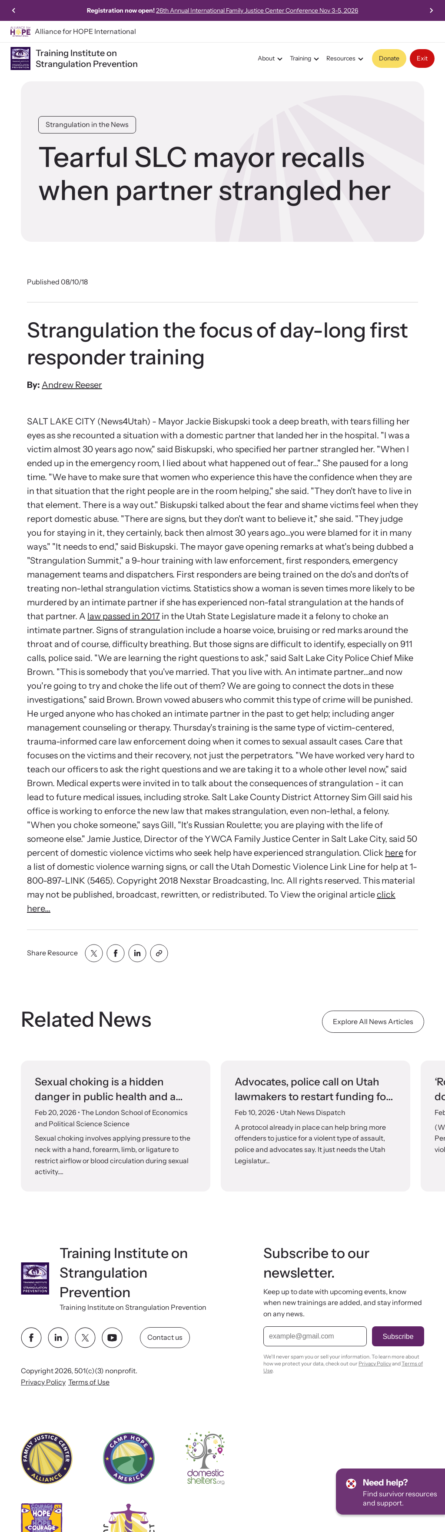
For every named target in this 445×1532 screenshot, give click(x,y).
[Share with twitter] (94, 953)
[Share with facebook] (115, 953)
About (271, 58)
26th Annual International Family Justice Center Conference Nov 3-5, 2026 (257, 10)
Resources (346, 58)
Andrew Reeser (72, 385)
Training (306, 58)
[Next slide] (431, 10)
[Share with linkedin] (137, 953)
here (394, 853)
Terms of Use (89, 1381)
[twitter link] (85, 1337)
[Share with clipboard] (159, 953)
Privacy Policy (43, 1381)
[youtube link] (112, 1337)
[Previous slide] (14, 10)
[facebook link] (31, 1337)
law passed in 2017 (123, 616)
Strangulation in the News (87, 124)
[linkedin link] (58, 1337)
